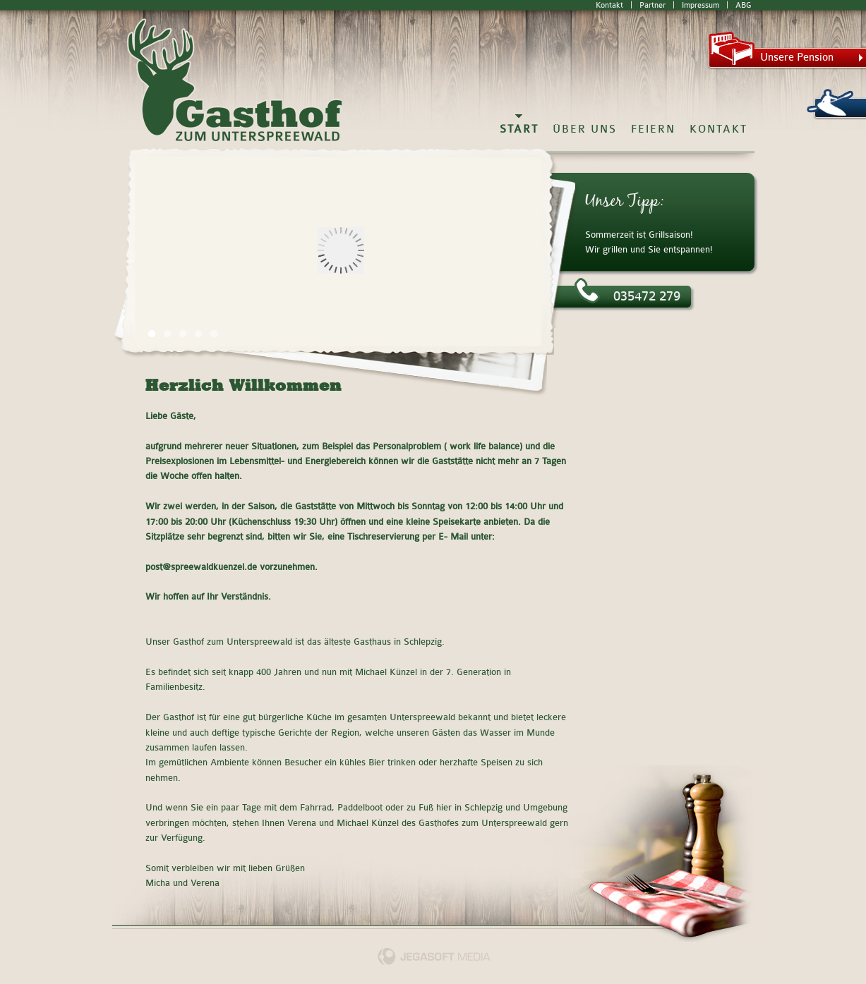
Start (519, 129)
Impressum (700, 5)
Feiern (653, 129)
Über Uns (585, 129)
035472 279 (627, 295)
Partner (652, 5)
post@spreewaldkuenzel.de (201, 567)
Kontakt (609, 5)
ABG (743, 5)
